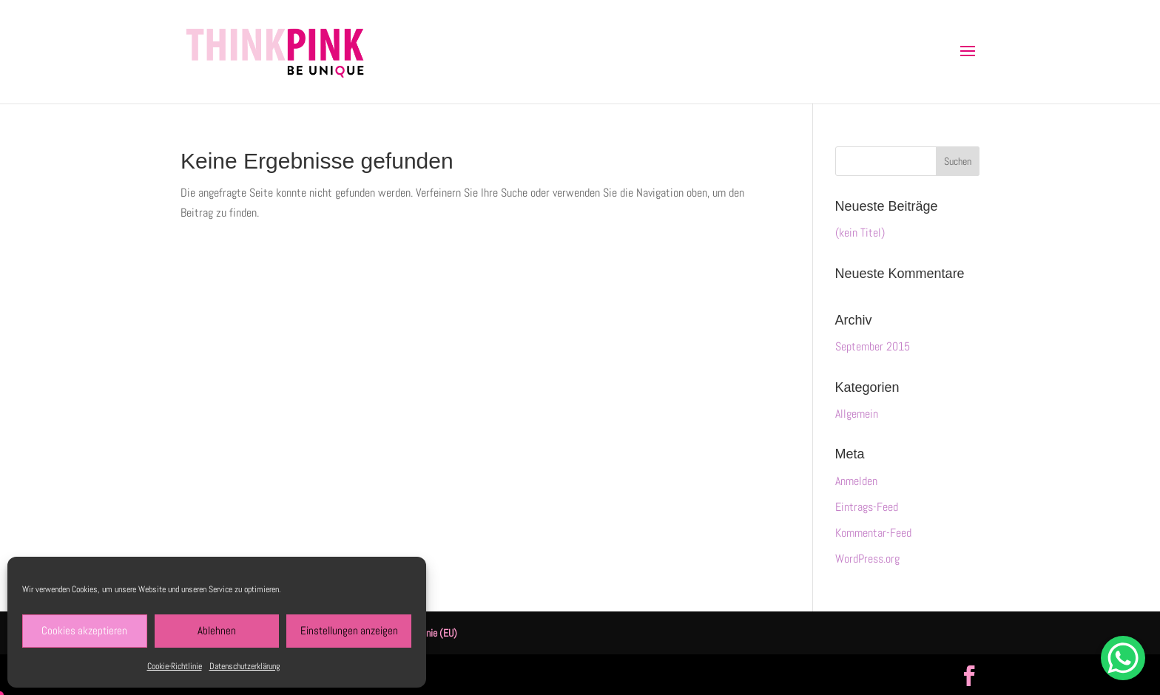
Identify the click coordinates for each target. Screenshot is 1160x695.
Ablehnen (217, 630)
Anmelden (856, 481)
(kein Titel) (860, 232)
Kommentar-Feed (873, 532)
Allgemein (856, 413)
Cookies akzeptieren (84, 630)
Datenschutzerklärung (244, 666)
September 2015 (872, 346)
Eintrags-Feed (866, 507)
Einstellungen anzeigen (349, 630)
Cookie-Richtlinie (174, 666)
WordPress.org (867, 558)
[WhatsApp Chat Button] (1123, 658)
